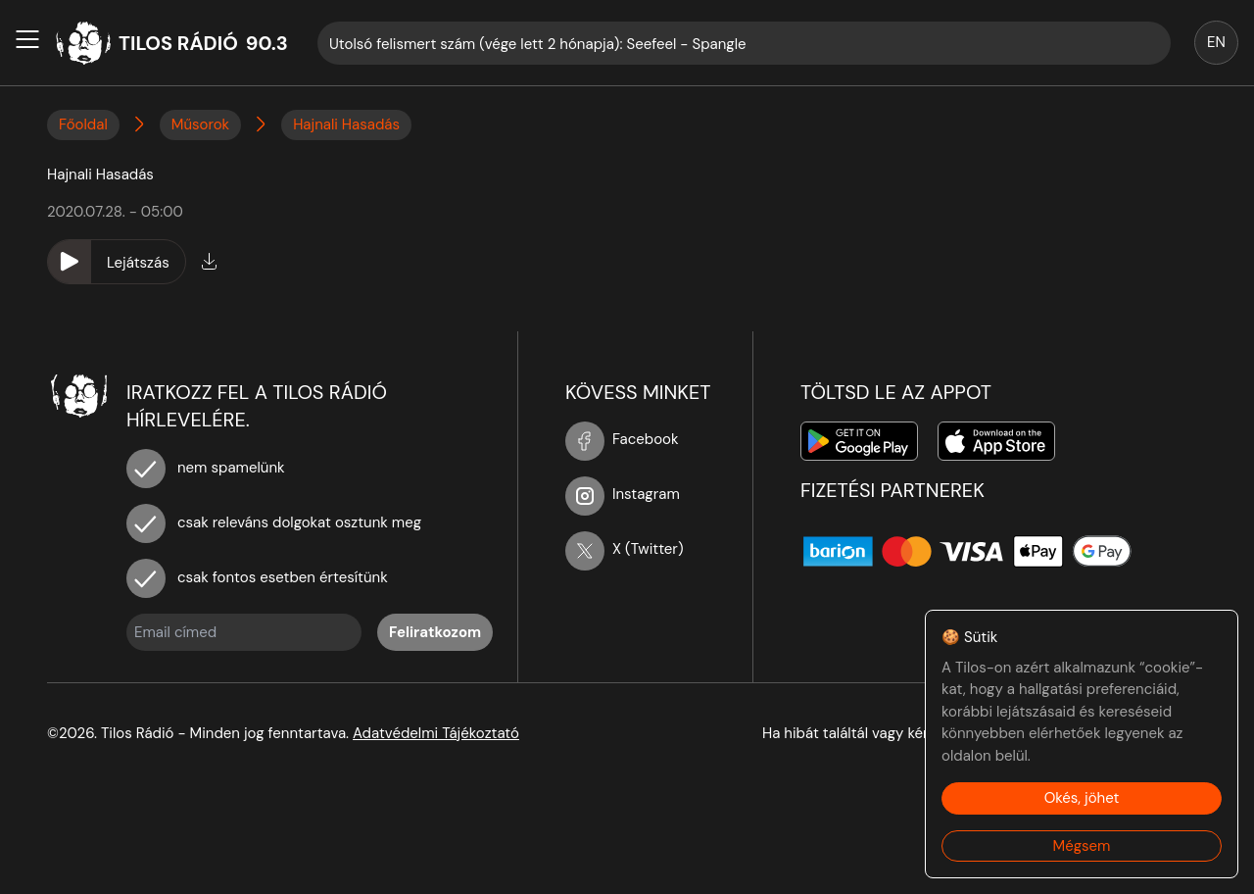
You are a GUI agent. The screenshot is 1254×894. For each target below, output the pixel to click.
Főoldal (83, 124)
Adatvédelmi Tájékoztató (436, 733)
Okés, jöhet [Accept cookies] (1082, 798)
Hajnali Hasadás (346, 124)
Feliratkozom (435, 632)
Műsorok (200, 124)
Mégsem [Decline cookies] (1082, 846)
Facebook (622, 439)
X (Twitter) (624, 549)
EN (1216, 42)
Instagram (622, 494)
